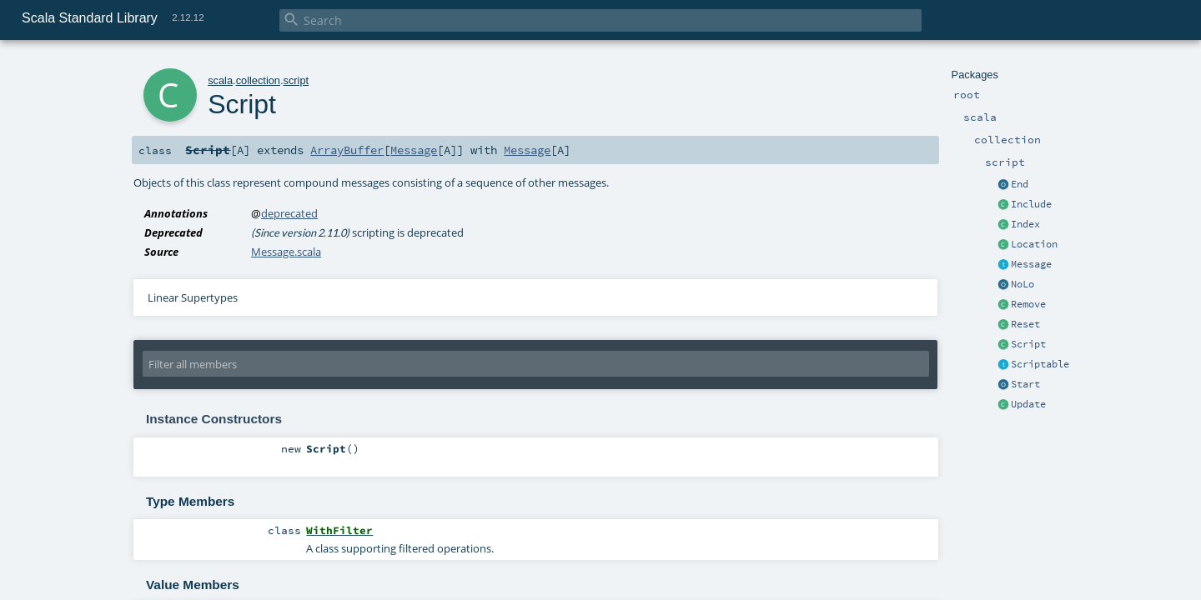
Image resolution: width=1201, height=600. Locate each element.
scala (220, 80)
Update (1028, 404)
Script (1028, 344)
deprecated (289, 213)
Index (1025, 224)
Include (1031, 204)
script (296, 80)
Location (1034, 244)
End (1019, 184)
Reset (1025, 324)
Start (1025, 384)
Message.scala (286, 251)
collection (258, 80)
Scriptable (1040, 364)
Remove (1028, 304)
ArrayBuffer (347, 150)
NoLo (1022, 284)
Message (1031, 264)
